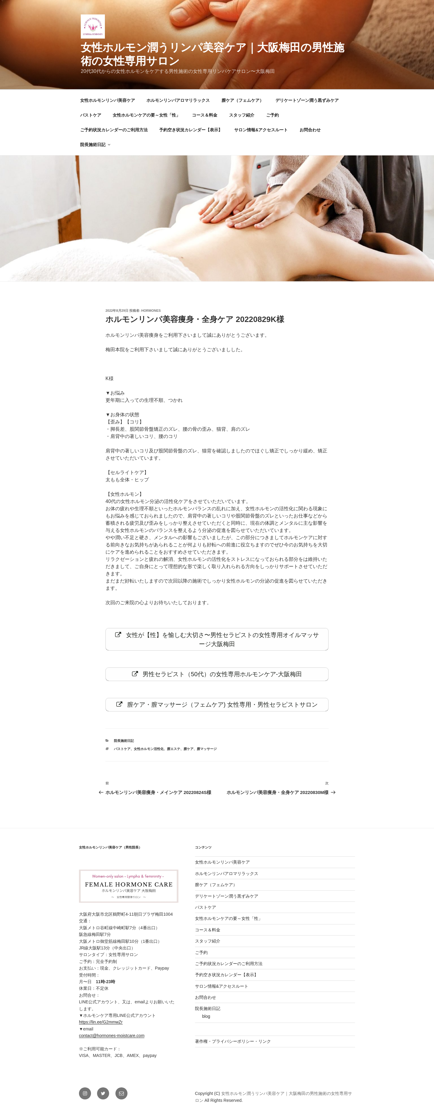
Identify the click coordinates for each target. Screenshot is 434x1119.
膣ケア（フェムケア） (243, 100)
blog (206, 1021)
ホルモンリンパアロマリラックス (178, 100)
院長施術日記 (95, 144)
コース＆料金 (204, 115)
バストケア (90, 115)
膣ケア (188, 753)
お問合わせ (310, 129)
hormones (151, 310)
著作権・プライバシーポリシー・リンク (233, 1046)
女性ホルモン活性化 (149, 753)
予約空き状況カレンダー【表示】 (190, 129)
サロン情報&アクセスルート (261, 129)
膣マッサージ (207, 753)
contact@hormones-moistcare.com (111, 1040)
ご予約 (272, 115)
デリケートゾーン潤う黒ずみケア (307, 100)
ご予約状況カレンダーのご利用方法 (114, 129)
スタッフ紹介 (241, 115)
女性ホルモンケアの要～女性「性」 (146, 115)
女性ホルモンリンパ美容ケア (107, 100)
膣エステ (173, 753)
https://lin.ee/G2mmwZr (101, 1026)
